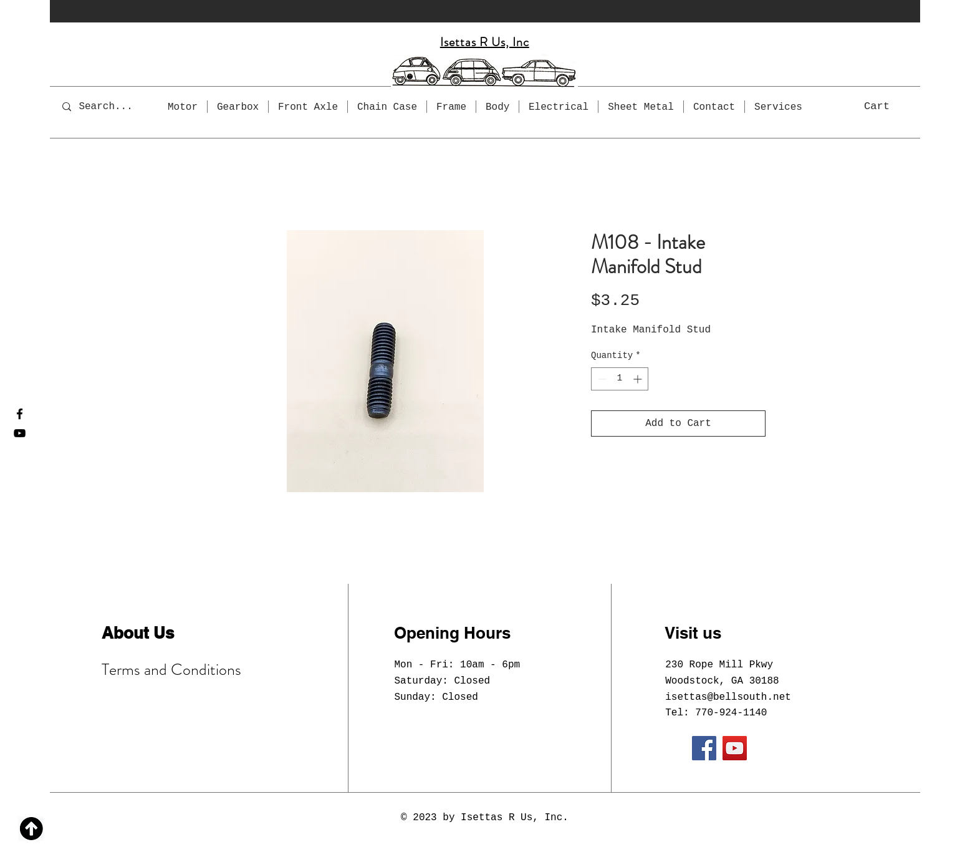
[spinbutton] (619, 379)
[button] (889, 105)
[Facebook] (19, 414)
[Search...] (114, 107)
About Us (138, 632)
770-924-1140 (731, 713)
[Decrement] (600, 379)
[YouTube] (19, 433)
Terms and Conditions (171, 669)
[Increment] (638, 379)
